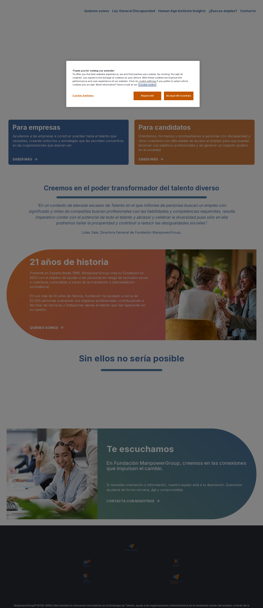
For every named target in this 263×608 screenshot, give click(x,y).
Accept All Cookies (178, 95)
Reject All (147, 95)
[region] (133, 84)
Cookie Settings (83, 95)
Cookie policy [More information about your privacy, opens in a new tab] (147, 84)
